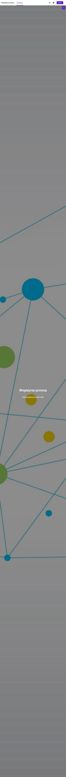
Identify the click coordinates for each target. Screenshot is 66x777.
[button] (49, 2)
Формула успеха (7, 3)
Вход (59, 3)
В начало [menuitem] (20, 3)
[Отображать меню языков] (53, 2)
